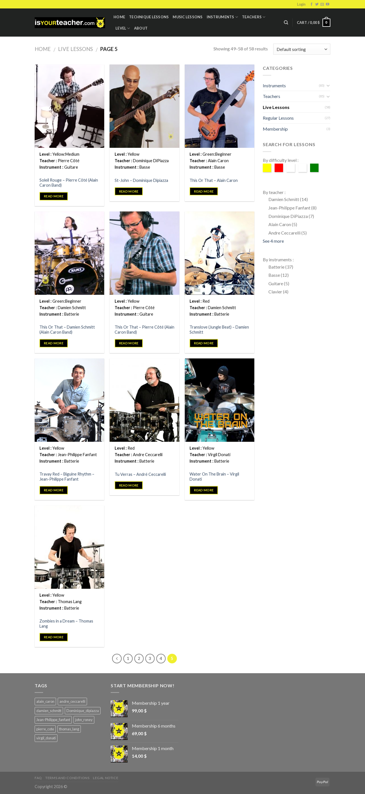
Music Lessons (187, 17)
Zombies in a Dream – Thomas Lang (66, 624)
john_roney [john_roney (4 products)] (84, 719)
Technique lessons (149, 17)
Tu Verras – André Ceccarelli (140, 474)
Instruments (222, 17)
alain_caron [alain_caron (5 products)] (45, 701)
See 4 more (273, 241)
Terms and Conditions (67, 778)
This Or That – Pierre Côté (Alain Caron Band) (144, 330)
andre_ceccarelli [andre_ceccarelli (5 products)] (72, 701)
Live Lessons (75, 49)
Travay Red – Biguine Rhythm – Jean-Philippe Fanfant (66, 477)
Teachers (254, 17)
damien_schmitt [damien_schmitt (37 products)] (48, 710)
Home (119, 17)
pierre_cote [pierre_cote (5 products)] (45, 729)
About (141, 28)
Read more (53, 196)
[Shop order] (301, 49)
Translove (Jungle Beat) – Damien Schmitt (219, 330)
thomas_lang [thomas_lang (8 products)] (69, 729)
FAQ (38, 778)
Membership (275, 128)
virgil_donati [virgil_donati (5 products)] (46, 738)
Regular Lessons (278, 118)
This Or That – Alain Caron (214, 180)
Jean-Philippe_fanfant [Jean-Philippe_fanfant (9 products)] (53, 719)
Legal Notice (105, 778)
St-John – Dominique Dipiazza (141, 180)
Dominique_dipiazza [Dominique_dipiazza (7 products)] (82, 710)
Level (122, 28)
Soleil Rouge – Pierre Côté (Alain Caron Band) (68, 183)
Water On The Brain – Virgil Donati (214, 477)
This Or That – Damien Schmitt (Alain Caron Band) (67, 330)
